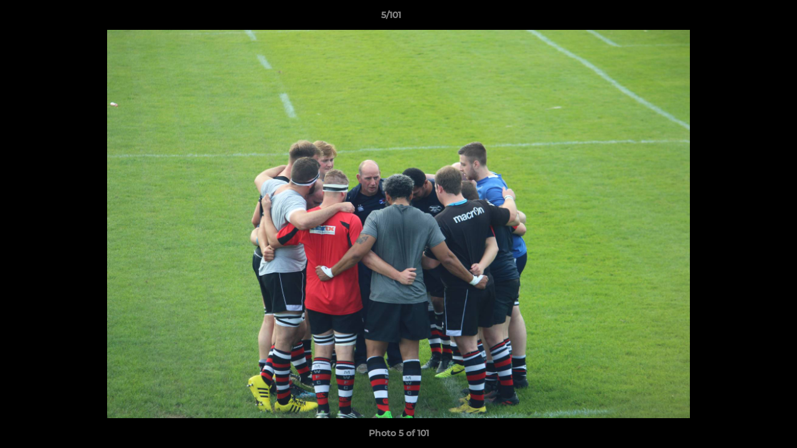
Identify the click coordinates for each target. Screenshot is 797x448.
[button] (744, 18)
